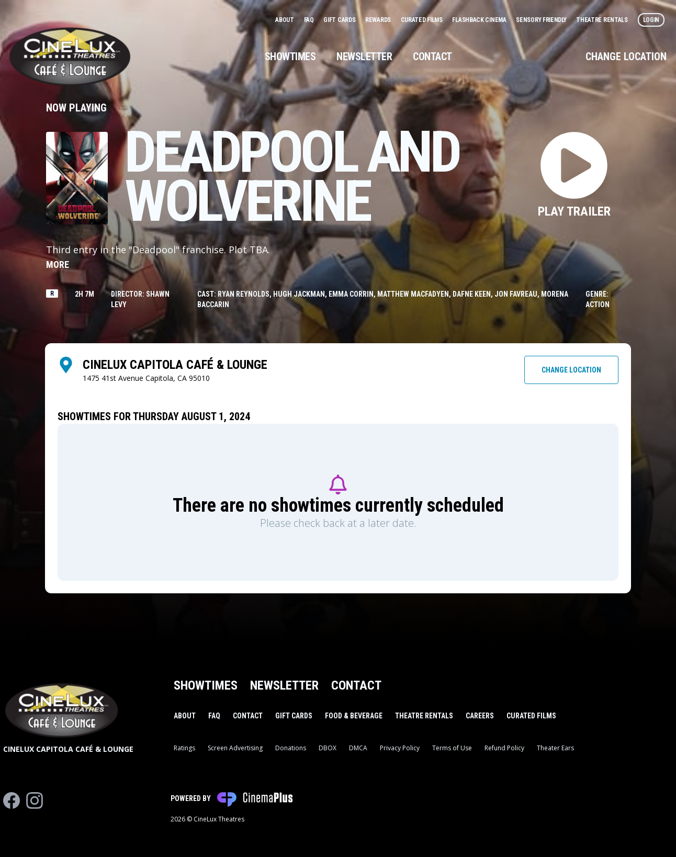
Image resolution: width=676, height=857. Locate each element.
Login (651, 20)
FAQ (310, 20)
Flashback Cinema (480, 20)
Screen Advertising (235, 747)
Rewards (378, 20)
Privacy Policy (400, 747)
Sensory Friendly (542, 20)
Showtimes (290, 56)
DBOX (327, 747)
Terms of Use (452, 747)
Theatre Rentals (602, 20)
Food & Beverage (353, 716)
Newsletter (364, 56)
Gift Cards (340, 20)
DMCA (358, 747)
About (285, 20)
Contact (432, 56)
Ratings (184, 747)
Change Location (626, 56)
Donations (290, 747)
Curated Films (422, 20)
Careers (480, 716)
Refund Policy (504, 747)
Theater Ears (555, 747)
